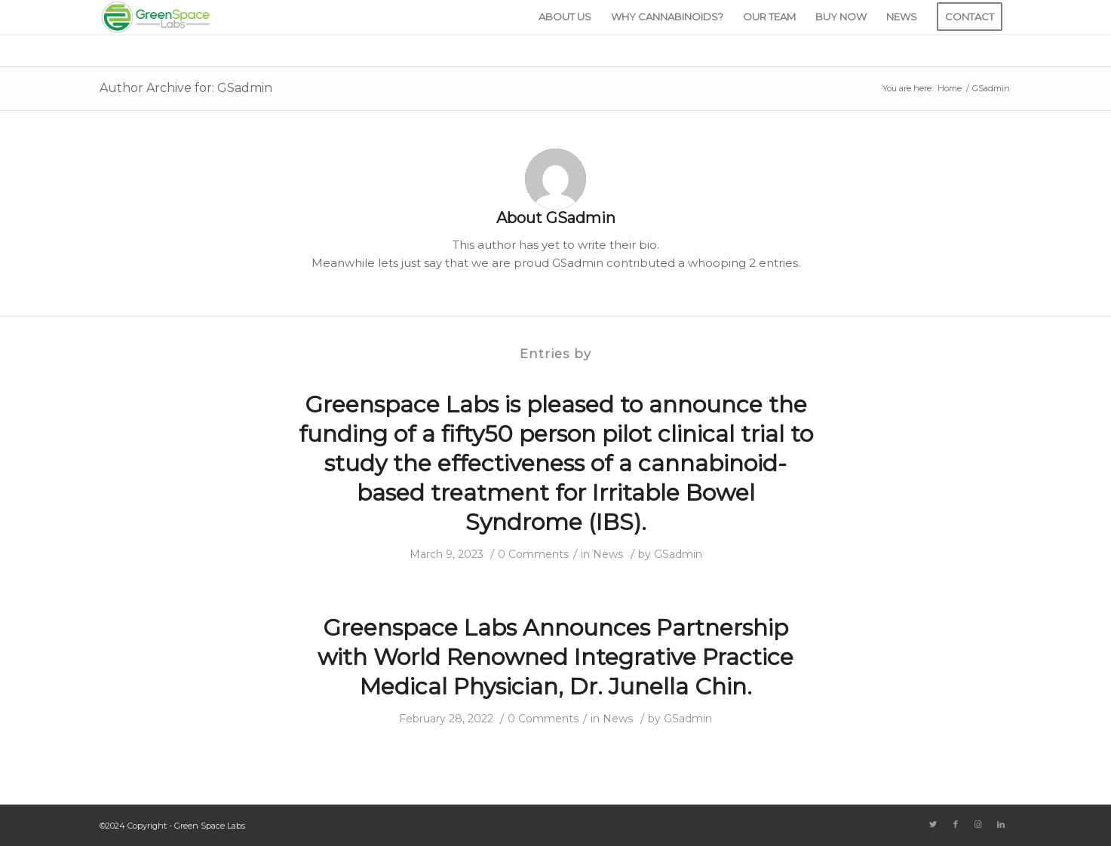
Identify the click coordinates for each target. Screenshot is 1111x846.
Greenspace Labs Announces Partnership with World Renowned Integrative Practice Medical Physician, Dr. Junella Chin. (555, 657)
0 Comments (533, 554)
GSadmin (678, 554)
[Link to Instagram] (978, 824)
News (608, 554)
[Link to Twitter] (933, 824)
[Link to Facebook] (955, 824)
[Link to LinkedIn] (1001, 824)
